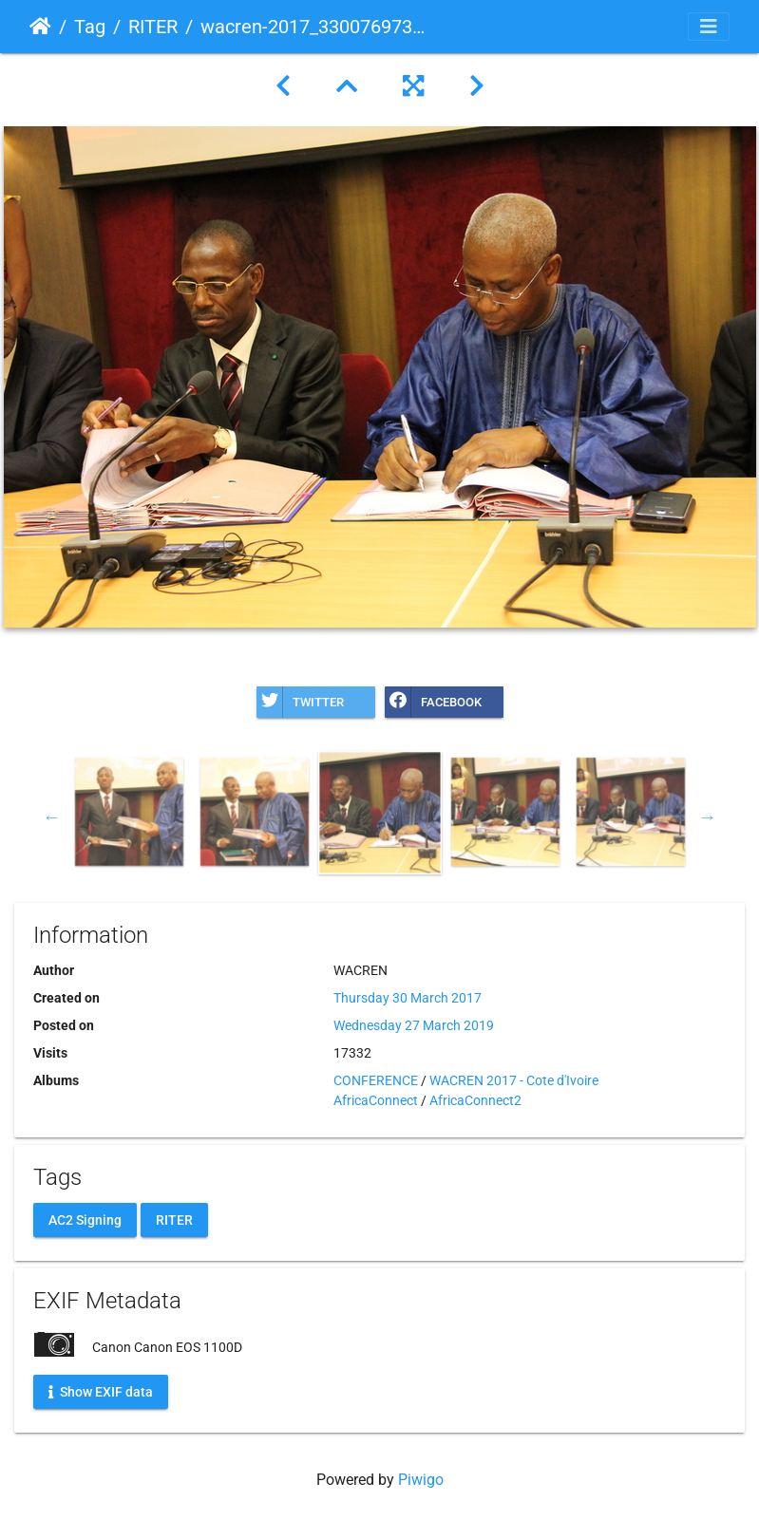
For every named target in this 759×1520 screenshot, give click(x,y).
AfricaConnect (375, 1100)
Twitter (300, 702)
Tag (89, 26)
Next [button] (707, 816)
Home (40, 26)
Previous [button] (52, 816)
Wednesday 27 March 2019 (413, 1025)
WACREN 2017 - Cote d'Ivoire (513, 1080)
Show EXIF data (100, 1390)
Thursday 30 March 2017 (407, 997)
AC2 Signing (85, 1219)
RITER (153, 26)
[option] (129, 812)
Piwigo (421, 1480)
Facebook (433, 702)
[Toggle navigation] (709, 26)
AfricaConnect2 (475, 1100)
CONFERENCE (375, 1080)
